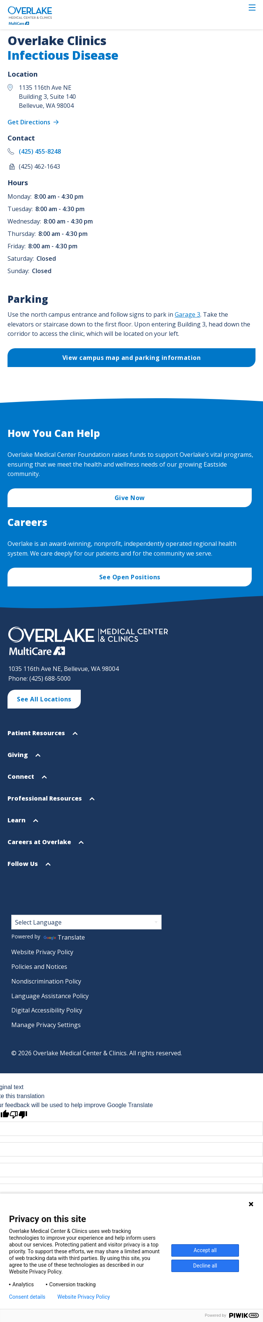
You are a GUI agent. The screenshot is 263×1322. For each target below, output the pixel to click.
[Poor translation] (18, 1115)
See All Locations (44, 699)
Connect (27, 779)
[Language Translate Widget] (86, 922)
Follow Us (29, 867)
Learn (23, 823)
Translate (64, 937)
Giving (24, 758)
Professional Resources (51, 801)
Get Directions (30, 122)
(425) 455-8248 (40, 151)
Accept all (205, 1250)
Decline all (205, 1266)
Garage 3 (187, 314)
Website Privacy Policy (42, 952)
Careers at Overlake (46, 845)
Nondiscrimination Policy (46, 981)
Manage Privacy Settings (46, 1025)
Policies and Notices (39, 966)
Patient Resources (43, 736)
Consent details (27, 1297)
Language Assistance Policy (50, 996)
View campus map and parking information (131, 358)
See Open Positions (129, 577)
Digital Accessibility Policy (46, 1010)
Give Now (130, 498)
